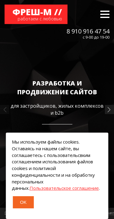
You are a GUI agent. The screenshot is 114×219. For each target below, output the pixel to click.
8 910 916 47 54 (88, 31)
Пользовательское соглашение (64, 188)
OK (23, 202)
